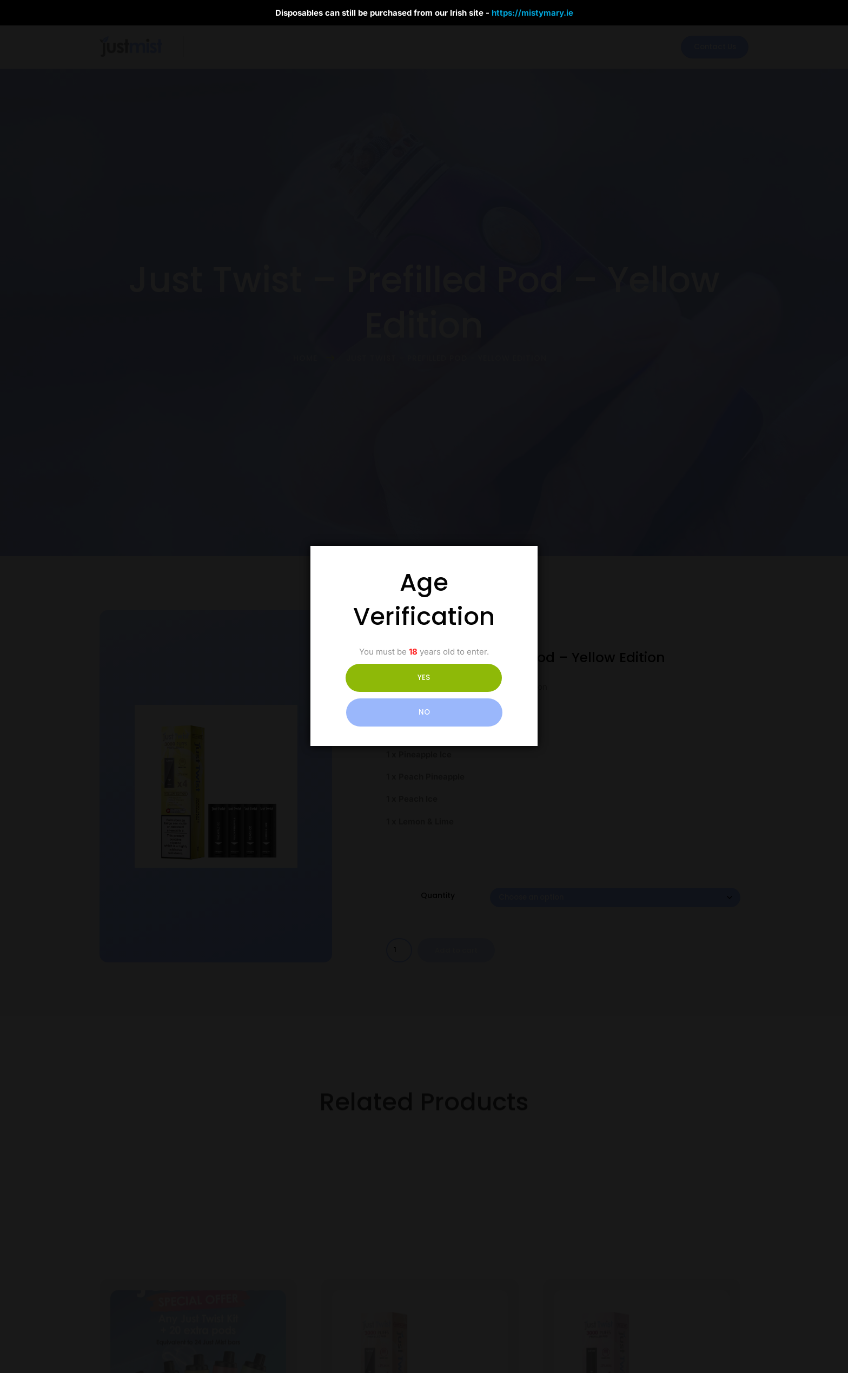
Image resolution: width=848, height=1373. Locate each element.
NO (472, 695)
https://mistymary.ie (532, 13)
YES (376, 695)
